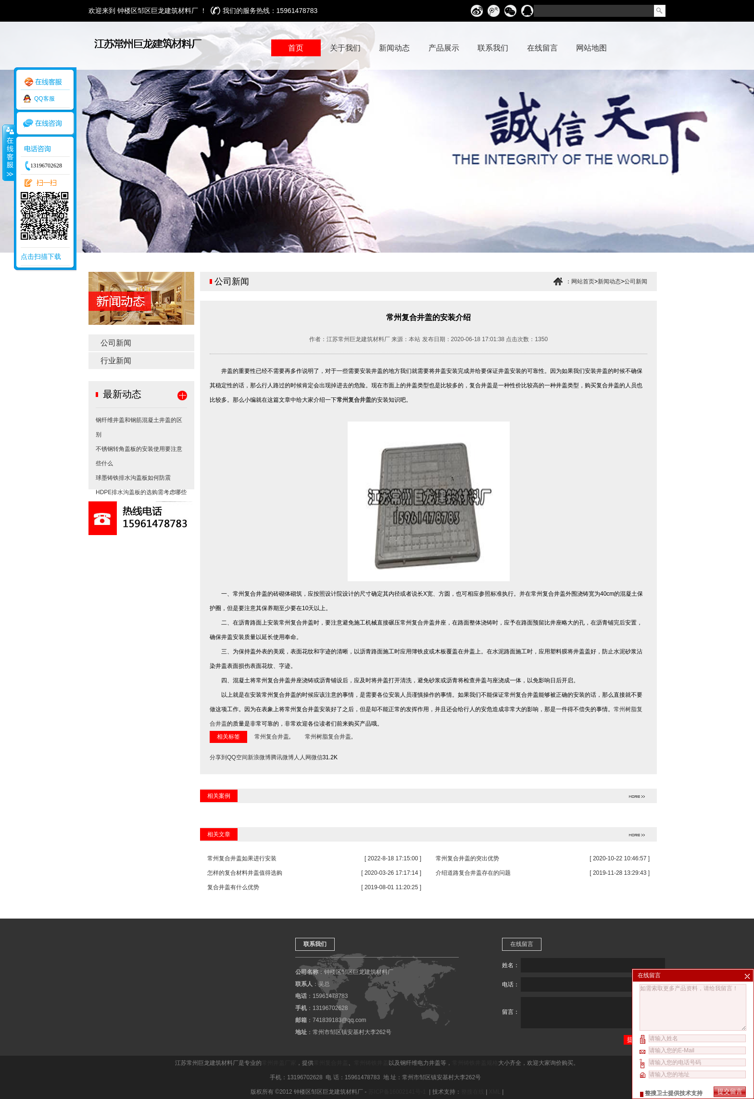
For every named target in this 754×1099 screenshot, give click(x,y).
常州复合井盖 (354, 399)
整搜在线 (472, 1091)
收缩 (8, 152)
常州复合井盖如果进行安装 (241, 858)
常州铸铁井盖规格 (475, 1063)
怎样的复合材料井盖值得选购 (244, 872)
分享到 (218, 757)
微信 (317, 757)
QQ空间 (237, 757)
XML (495, 1091)
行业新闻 (116, 361)
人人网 (302, 757)
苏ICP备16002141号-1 (397, 1091)
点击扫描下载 (41, 256)
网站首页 (582, 281)
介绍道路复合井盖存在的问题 (473, 872)
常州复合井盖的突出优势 (467, 858)
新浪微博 (259, 757)
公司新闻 (116, 343)
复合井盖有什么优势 (233, 887)
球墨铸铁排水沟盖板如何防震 (133, 477)
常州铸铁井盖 (371, 1063)
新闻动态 (609, 281)
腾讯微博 (282, 757)
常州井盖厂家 (279, 1063)
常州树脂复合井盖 (328, 736)
